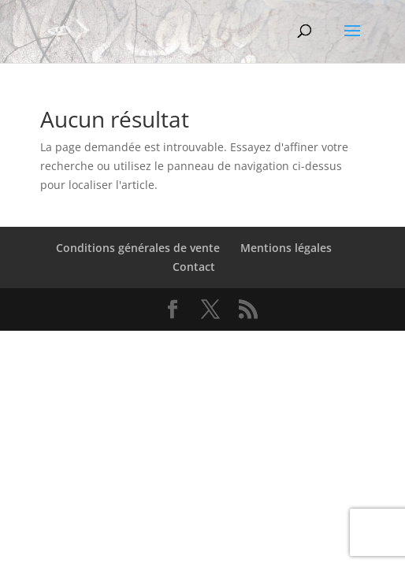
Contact (194, 266)
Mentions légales (286, 247)
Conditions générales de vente (138, 247)
